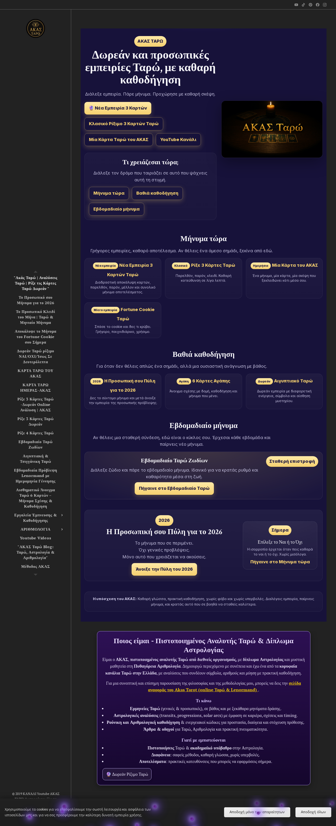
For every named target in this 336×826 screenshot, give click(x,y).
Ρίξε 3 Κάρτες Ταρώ (213, 265)
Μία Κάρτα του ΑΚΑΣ (295, 265)
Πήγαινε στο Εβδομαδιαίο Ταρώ (174, 488)
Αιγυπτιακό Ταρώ (293, 380)
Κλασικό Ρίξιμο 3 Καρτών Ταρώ (124, 123)
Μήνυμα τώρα (108, 193)
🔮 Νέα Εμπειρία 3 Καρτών (118, 108)
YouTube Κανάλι (178, 139)
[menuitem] (35, 283)
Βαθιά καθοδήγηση (157, 193)
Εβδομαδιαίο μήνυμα (116, 208)
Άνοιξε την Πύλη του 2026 (164, 569)
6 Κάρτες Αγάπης (211, 380)
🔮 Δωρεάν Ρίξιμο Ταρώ (127, 774)
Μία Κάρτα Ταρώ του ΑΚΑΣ (118, 139)
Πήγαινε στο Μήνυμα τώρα (280, 561)
